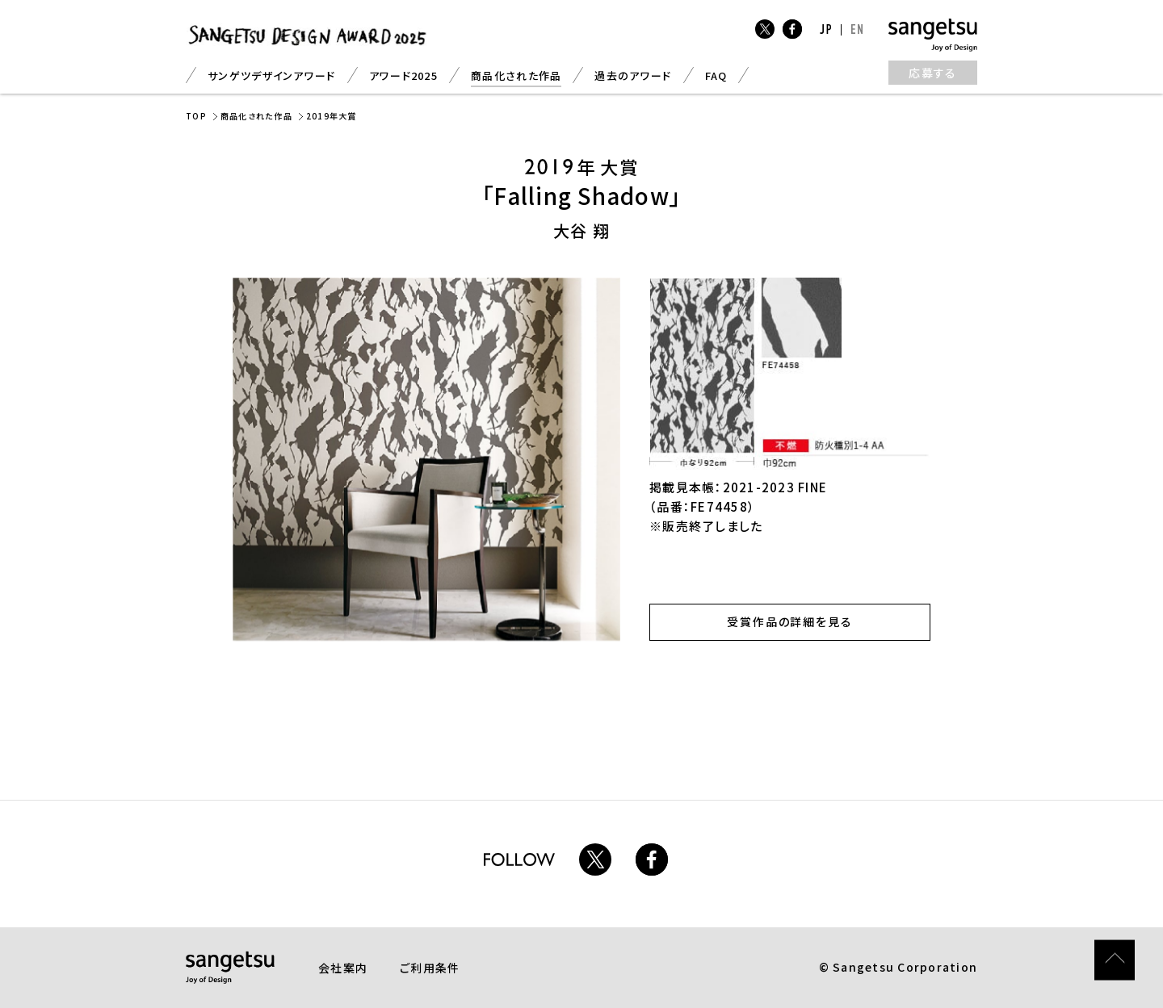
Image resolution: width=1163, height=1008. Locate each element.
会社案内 (342, 968)
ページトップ (1114, 907)
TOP (196, 116)
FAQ (716, 75)
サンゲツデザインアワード (272, 75)
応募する (933, 73)
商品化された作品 (516, 75)
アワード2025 (403, 75)
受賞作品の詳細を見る (790, 621)
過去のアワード (632, 75)
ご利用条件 (430, 968)
